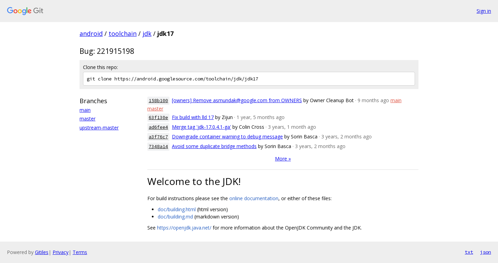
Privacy (60, 252)
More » (283, 158)
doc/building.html (177, 209)
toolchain (123, 33)
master (87, 118)
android (91, 33)
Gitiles (41, 252)
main (85, 110)
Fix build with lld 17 (193, 117)
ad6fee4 (158, 127)
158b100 (158, 101)
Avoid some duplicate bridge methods (214, 146)
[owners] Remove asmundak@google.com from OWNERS (237, 100)
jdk (146, 33)
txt (469, 252)
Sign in (484, 11)
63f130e (158, 117)
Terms (80, 252)
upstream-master (99, 127)
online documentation (253, 198)
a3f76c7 (158, 137)
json (485, 252)
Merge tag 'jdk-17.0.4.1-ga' (201, 127)
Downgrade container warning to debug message (227, 136)
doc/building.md (175, 216)
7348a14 (158, 146)
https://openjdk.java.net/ (184, 227)
